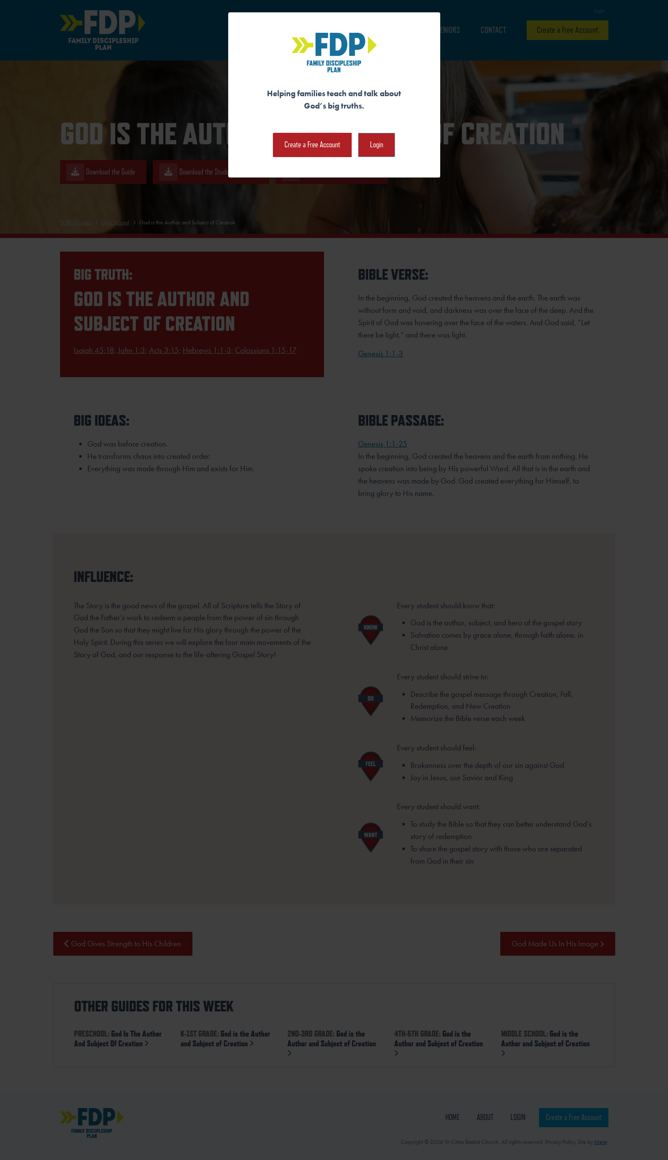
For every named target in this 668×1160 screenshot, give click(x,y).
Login (376, 144)
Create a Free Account (312, 144)
